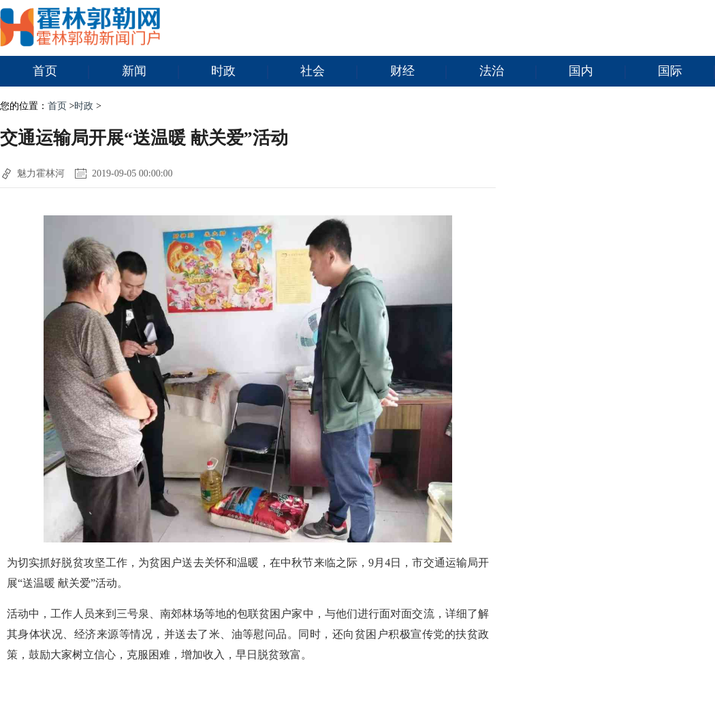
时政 (239, 71)
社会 (329, 71)
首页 (61, 71)
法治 (508, 71)
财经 (418, 71)
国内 (597, 71)
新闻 (150, 71)
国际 (686, 71)
